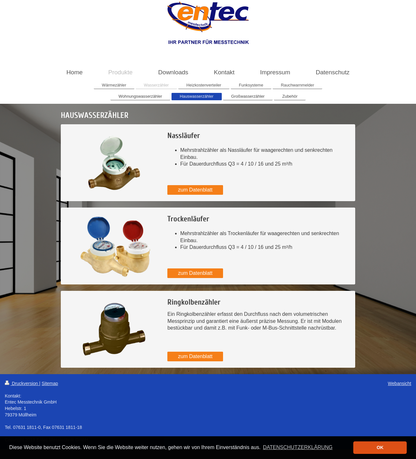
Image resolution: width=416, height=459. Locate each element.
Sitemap (50, 383)
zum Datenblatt (195, 190)
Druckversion (22, 383)
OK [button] (380, 447)
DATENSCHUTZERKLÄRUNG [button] (298, 447)
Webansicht (399, 383)
